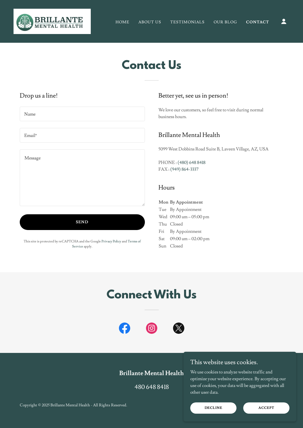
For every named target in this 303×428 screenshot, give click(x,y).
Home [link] (122, 22)
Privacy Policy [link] (111, 241)
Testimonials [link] (187, 22)
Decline (213, 408)
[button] (283, 21)
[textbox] (82, 114)
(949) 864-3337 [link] (184, 169)
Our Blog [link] (225, 22)
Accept (266, 408)
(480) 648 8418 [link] (191, 162)
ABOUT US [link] (149, 22)
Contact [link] (257, 22)
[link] (52, 20)
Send (82, 222)
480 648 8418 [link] (151, 387)
